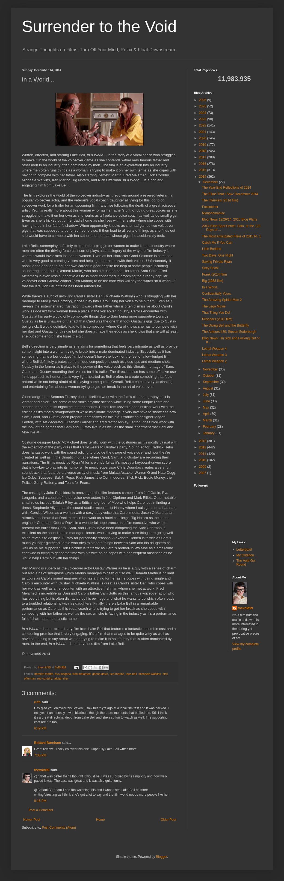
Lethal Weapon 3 (214, 355)
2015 (203, 170)
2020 (203, 138)
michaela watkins (149, 673)
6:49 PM (40, 728)
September (211, 382)
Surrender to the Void (99, 26)
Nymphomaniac (213, 213)
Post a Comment (41, 810)
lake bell (131, 673)
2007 (203, 473)
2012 (203, 447)
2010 (203, 460)
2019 (203, 145)
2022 (203, 125)
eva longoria (63, 673)
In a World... (211, 287)
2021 (203, 132)
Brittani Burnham (47, 743)
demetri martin (43, 673)
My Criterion (245, 555)
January (209, 433)
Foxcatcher (210, 207)
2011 (203, 454)
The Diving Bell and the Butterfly (225, 325)
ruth (37, 702)
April (206, 414)
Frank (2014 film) (214, 274)
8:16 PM (40, 801)
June (207, 401)
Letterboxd (244, 549)
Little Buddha (211, 249)
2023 (203, 119)
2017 (203, 157)
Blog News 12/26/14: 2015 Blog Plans (229, 219)
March (208, 420)
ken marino (117, 673)
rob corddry (44, 678)
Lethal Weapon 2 (214, 361)
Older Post (168, 820)
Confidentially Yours (216, 293)
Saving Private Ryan (217, 262)
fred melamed (82, 673)
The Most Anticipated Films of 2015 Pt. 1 (231, 236)
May (206, 407)
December (211, 182)
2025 (203, 106)
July (206, 395)
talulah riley (61, 678)
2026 (203, 100)
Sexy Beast (210, 268)
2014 (203, 177)
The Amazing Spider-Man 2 (222, 300)
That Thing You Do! (216, 313)
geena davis (100, 673)
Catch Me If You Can (217, 243)
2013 (203, 441)
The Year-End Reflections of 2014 (226, 187)
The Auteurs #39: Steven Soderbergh (229, 332)
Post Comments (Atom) (59, 827)
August (208, 388)
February (210, 427)
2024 (203, 113)
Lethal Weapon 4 (214, 349)
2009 (203, 467)
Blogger (161, 857)
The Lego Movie (214, 306)
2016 (203, 164)
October (209, 376)
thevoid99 (41, 770)
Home (100, 820)
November (211, 369)
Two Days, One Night (217, 255)
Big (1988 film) (212, 281)
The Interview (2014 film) (220, 200)
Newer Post (31, 820)
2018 (203, 151)
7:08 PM (40, 755)
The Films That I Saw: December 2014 (230, 194)
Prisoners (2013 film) (217, 319)
